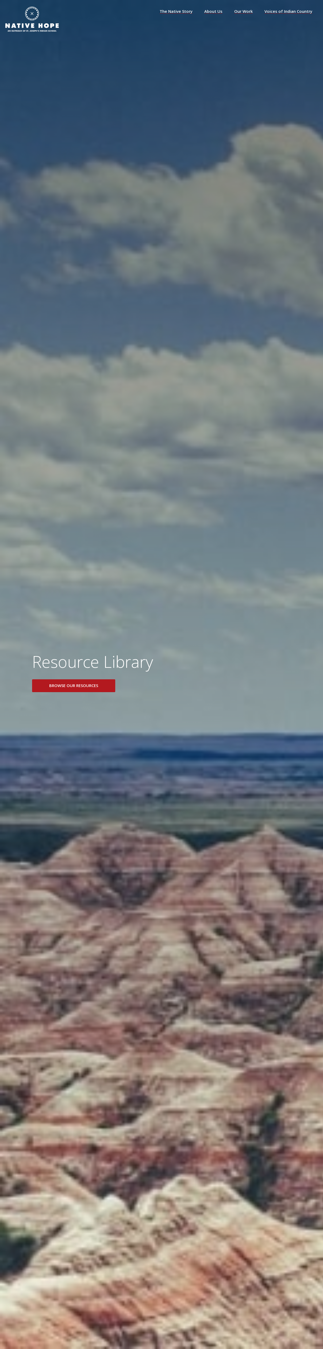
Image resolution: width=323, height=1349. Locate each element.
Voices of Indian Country (288, 11)
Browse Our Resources (73, 685)
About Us (213, 11)
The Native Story (176, 11)
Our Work (243, 11)
